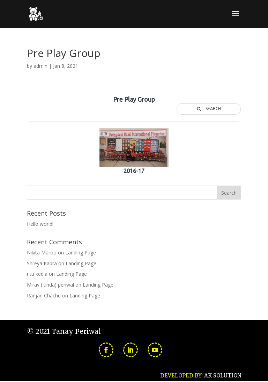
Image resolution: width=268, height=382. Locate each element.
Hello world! (40, 224)
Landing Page (80, 252)
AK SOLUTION (222, 375)
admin (40, 66)
